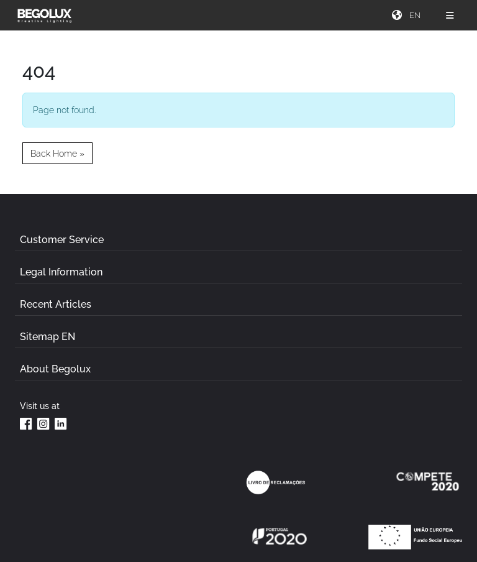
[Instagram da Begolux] (43, 423)
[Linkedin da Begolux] (61, 423)
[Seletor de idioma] (416, 15)
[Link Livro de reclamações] (276, 482)
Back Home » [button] (57, 153)
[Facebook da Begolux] (26, 423)
